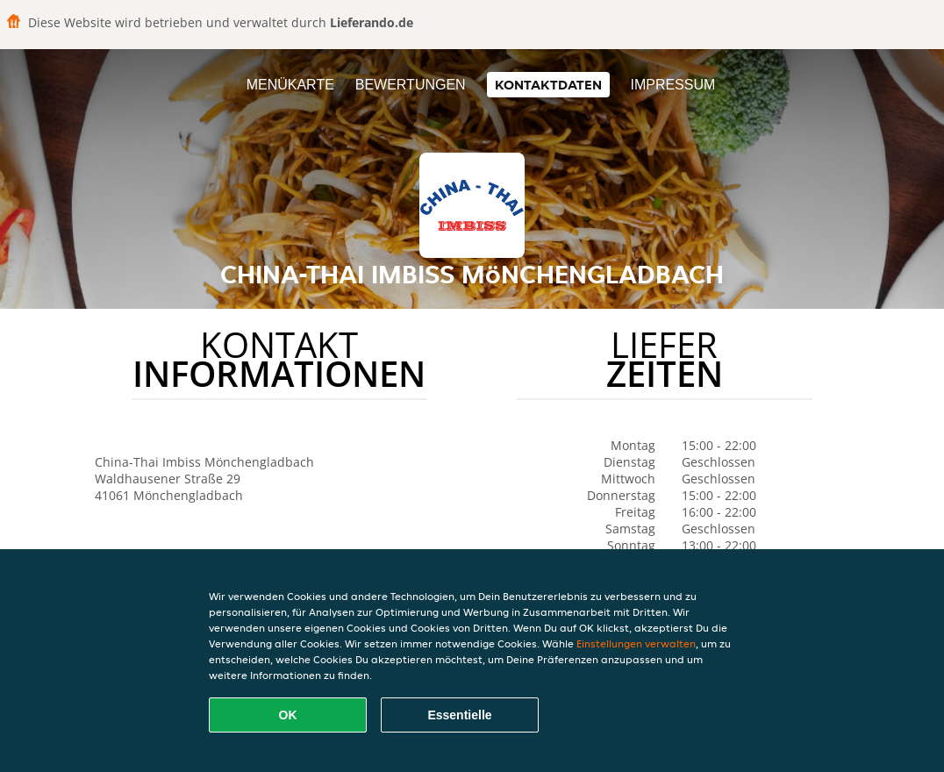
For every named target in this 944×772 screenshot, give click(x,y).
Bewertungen (410, 84)
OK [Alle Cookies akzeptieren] (288, 715)
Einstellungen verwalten (636, 643)
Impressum (672, 84)
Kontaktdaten (548, 84)
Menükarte (290, 84)
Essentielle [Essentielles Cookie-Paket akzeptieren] (459, 715)
